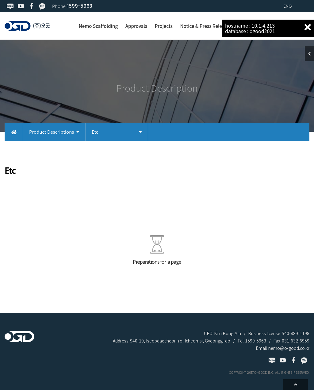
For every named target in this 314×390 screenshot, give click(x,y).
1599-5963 (79, 6)
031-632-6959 (295, 341)
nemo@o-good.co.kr (288, 348)
